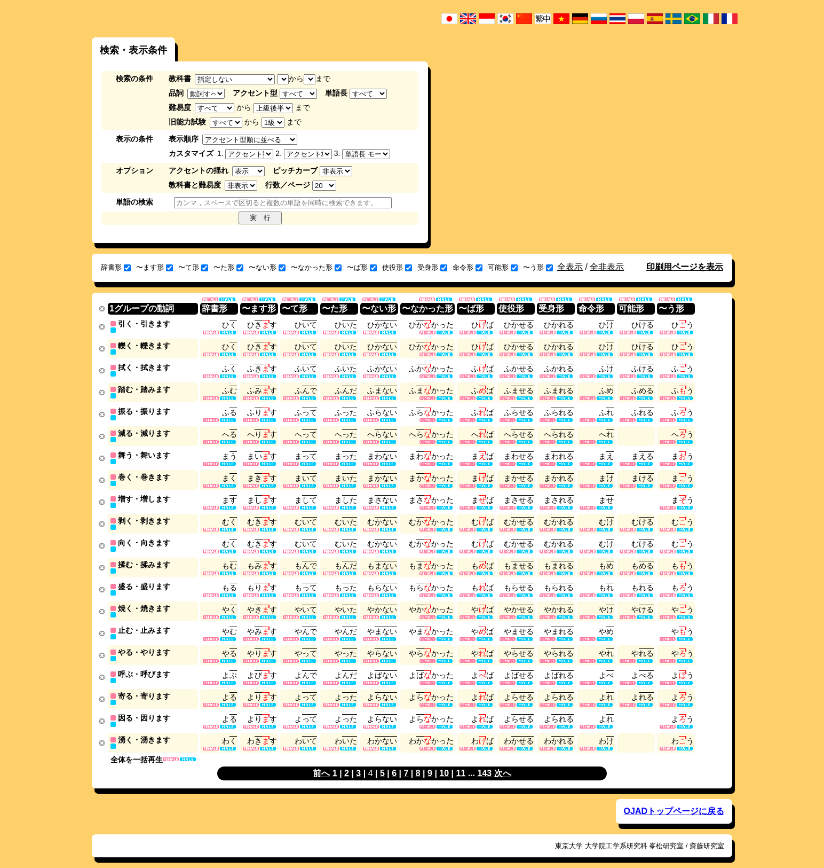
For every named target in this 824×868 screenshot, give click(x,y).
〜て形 (193, 267)
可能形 (503, 267)
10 (444, 762)
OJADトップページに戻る (674, 800)
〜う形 (538, 267)
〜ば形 (362, 267)
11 (460, 762)
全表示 (570, 266)
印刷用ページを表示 (684, 266)
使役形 (397, 267)
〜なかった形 (316, 267)
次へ (502, 762)
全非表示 (607, 266)
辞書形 (116, 267)
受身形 (432, 267)
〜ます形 (154, 267)
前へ (321, 762)
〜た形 (228, 267)
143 (485, 762)
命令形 (467, 267)
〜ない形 (267, 267)
